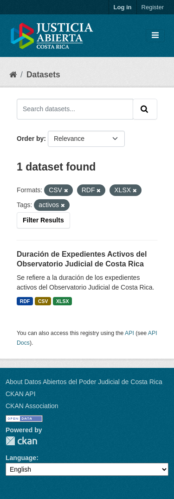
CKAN (21, 441)
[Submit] (145, 109)
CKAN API (21, 394)
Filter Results (43, 220)
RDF (25, 301)
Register (153, 7)
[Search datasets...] (75, 109)
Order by (30, 138)
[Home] (13, 74)
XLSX (62, 301)
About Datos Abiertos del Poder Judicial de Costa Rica (84, 381)
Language (21, 457)
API (129, 333)
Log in (123, 7)
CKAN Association (32, 406)
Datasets (43, 74)
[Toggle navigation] (155, 35)
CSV (43, 301)
